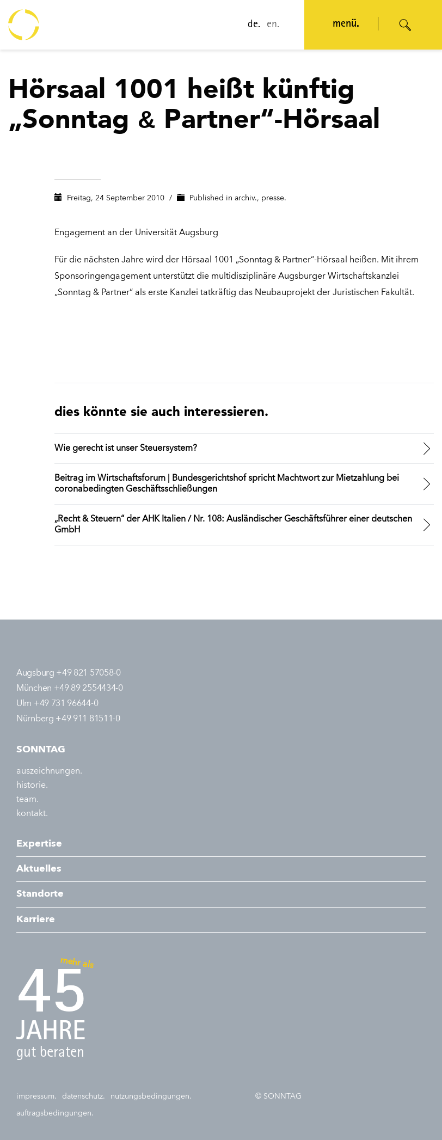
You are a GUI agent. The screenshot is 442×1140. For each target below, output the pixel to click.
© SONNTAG (278, 1096)
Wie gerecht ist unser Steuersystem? (125, 448)
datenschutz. (83, 1096)
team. (27, 799)
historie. (32, 785)
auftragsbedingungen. (55, 1113)
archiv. (246, 198)
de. (254, 25)
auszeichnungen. (49, 771)
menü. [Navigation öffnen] (346, 24)
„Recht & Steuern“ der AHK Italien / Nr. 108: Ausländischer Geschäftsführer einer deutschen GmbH (233, 525)
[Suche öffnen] (405, 25)
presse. (273, 198)
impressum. (36, 1096)
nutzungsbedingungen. (151, 1096)
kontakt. (32, 814)
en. (273, 25)
